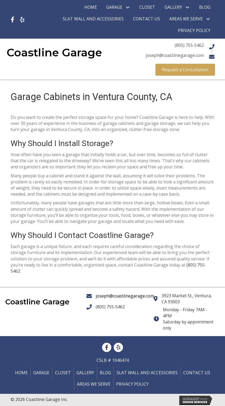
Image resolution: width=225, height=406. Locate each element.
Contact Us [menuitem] (196, 373)
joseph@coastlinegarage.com (125, 296)
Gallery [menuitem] (85, 373)
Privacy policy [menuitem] (132, 384)
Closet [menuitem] (63, 373)
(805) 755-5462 (110, 307)
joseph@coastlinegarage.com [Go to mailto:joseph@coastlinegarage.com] (175, 55)
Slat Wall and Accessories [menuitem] (147, 373)
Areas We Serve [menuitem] (94, 384)
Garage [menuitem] (41, 373)
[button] (127, 7)
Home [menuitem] (21, 373)
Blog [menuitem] (105, 373)
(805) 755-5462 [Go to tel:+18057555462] (189, 45)
